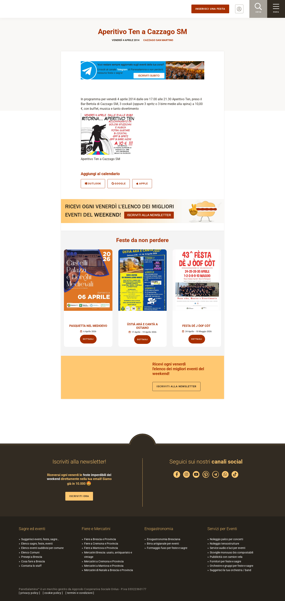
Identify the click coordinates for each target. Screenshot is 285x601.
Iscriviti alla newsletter (176, 386)
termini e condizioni (80, 592)
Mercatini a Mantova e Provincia (104, 565)
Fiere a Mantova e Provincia (101, 547)
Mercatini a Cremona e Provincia (104, 561)
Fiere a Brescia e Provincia (100, 539)
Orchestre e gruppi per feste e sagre (231, 565)
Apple (142, 183)
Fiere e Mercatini (96, 528)
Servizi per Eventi (222, 528)
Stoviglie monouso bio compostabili (231, 552)
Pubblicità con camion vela (226, 556)
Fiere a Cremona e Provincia (101, 543)
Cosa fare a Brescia (33, 561)
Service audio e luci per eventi (227, 547)
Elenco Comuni (30, 552)
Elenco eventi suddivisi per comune (42, 547)
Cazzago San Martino (158, 40)
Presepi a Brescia (31, 556)
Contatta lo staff (31, 565)
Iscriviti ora (79, 496)
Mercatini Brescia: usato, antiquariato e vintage (108, 554)
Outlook (93, 183)
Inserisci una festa (210, 8)
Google (119, 183)
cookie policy (52, 592)
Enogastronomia (158, 528)
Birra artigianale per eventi (163, 543)
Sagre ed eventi (32, 528)
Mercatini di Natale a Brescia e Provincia (108, 570)
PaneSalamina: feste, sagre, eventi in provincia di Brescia (30, 9)
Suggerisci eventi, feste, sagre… (40, 539)
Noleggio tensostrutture (224, 543)
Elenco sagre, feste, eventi (37, 543)
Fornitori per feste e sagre (225, 561)
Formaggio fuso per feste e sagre (167, 547)
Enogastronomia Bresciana (163, 539)
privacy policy (29, 592)
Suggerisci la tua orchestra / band (230, 570)
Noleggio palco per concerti (226, 539)
